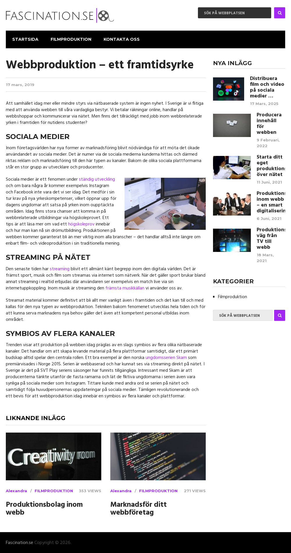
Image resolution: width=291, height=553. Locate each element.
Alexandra (16, 490)
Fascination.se (19, 542)
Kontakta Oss (120, 39)
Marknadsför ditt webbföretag (138, 509)
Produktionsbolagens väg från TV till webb (271, 238)
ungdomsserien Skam (166, 357)
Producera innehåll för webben (269, 123)
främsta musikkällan (124, 287)
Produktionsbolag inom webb (44, 509)
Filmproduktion (70, 39)
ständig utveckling (97, 179)
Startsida (25, 39)
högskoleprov (81, 224)
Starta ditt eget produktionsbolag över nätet (271, 165)
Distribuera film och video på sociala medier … (267, 87)
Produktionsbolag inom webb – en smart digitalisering (271, 202)
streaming (60, 268)
